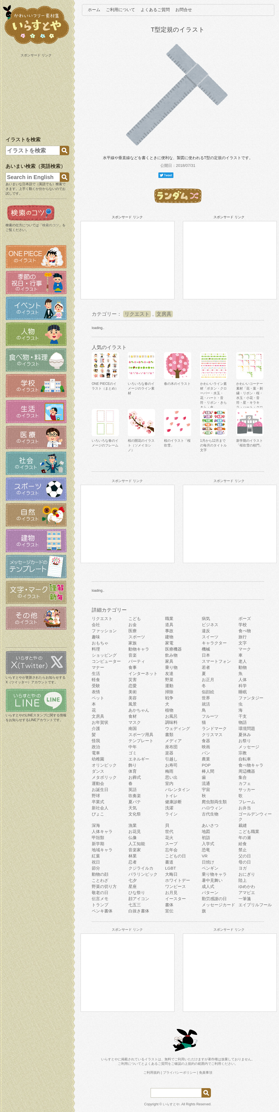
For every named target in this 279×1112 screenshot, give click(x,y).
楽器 (169, 752)
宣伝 (169, 910)
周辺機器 (246, 771)
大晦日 (171, 874)
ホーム (94, 9)
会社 (96, 624)
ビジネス (210, 624)
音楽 (132, 655)
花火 (169, 837)
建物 (169, 636)
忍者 (132, 862)
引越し (171, 759)
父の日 (244, 856)
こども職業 (248, 831)
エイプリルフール (255, 904)
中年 (132, 746)
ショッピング (104, 655)
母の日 (244, 862)
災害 (132, 679)
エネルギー (138, 759)
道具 (169, 624)
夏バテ (134, 801)
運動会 (98, 783)
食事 (132, 667)
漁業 (132, 825)
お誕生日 (100, 789)
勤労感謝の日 (214, 898)
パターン (210, 892)
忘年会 (171, 849)
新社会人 (100, 807)
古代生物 (210, 814)
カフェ (244, 783)
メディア (173, 740)
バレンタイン (177, 789)
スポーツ (136, 636)
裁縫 (242, 825)
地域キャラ (102, 849)
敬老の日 (100, 892)
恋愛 (132, 685)
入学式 (208, 843)
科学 (242, 685)
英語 (132, 789)
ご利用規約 (151, 1073)
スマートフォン (216, 661)
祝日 (96, 862)
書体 (169, 904)
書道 (169, 862)
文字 (242, 643)
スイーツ (210, 636)
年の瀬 (244, 837)
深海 (96, 825)
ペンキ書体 (102, 910)
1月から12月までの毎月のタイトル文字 (213, 445)
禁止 (242, 849)
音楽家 (134, 849)
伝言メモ (100, 898)
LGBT (170, 868)
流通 (206, 783)
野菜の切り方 (104, 886)
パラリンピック (143, 874)
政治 (96, 746)
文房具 (163, 314)
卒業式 (98, 801)
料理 (96, 649)
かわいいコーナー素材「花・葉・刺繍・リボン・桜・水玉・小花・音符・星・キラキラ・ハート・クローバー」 (249, 398)
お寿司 (171, 765)
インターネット (143, 673)
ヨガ (242, 868)
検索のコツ (50, 225)
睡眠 (242, 691)
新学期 (98, 843)
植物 (169, 710)
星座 (132, 886)
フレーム (246, 801)
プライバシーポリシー (179, 1073)
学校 (242, 624)
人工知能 (136, 843)
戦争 (169, 698)
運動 (169, 685)
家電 (169, 643)
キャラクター (214, 643)
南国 (132, 728)
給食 (242, 843)
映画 (206, 746)
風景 (132, 704)
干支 (242, 716)
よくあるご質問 (155, 9)
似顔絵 (208, 691)
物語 (242, 722)
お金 (132, 624)
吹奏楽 (134, 795)
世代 (169, 831)
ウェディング (177, 728)
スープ (171, 843)
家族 (132, 643)
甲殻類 (98, 837)
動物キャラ (138, 649)
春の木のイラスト (177, 384)
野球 (96, 795)
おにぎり (246, 874)
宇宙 (206, 789)
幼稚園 (98, 759)
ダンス (98, 771)
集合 (242, 777)
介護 (96, 728)
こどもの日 (175, 856)
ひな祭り (136, 892)
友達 (169, 673)
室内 (169, 783)
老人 (242, 661)
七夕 (132, 880)
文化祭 (134, 814)
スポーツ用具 (140, 734)
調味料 (171, 722)
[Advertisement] (36, 94)
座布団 (171, 746)
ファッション (104, 630)
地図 (206, 831)
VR (205, 856)
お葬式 (134, 777)
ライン (171, 814)
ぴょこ (98, 814)
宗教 (242, 752)
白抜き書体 (138, 910)
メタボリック (104, 777)
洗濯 (169, 807)
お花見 (134, 831)
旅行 (242, 636)
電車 (96, 752)
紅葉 (96, 856)
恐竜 (206, 849)
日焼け (208, 862)
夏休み (244, 734)
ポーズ (244, 618)
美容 (132, 698)
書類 (169, 734)
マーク (244, 649)
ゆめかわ (246, 886)
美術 (132, 691)
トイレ (171, 795)
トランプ (100, 904)
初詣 (206, 837)
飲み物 (171, 655)
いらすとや (171, 1104)
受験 (96, 685)
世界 (206, 698)
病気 (206, 618)
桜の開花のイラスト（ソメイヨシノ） (141, 445)
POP (206, 765)
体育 (132, 771)
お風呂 (171, 716)
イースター (175, 898)
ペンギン (210, 868)
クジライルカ (140, 868)
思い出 (171, 777)
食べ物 (244, 630)
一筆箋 (244, 898)
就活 (206, 704)
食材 (132, 716)
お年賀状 (100, 722)
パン (206, 752)
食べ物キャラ (250, 765)
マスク (134, 722)
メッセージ (248, 746)
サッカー (246, 789)
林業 (132, 856)
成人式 (208, 886)
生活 (96, 673)
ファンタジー (250, 698)
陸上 (242, 880)
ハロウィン (212, 807)
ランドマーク (214, 728)
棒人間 (208, 771)
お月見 (171, 892)
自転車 (244, 759)
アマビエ (246, 892)
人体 (242, 679)
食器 (206, 740)
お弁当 (244, 807)
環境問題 (246, 728)
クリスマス (212, 734)
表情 (96, 691)
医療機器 (173, 649)
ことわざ (100, 880)
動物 (242, 667)
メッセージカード (218, 904)
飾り (132, 765)
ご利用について (120, 9)
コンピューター (106, 661)
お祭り (244, 740)
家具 (169, 661)
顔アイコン (138, 898)
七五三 (134, 904)
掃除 (169, 691)
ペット (98, 698)
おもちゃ (100, 643)
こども (134, 618)
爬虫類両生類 (214, 801)
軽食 (96, 679)
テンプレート (140, 740)
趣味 (96, 636)
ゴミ (132, 752)
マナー (98, 667)
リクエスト (137, 314)
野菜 (169, 679)
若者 (206, 667)
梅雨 (169, 771)
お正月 (208, 679)
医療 (132, 630)
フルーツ (210, 716)
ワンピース (175, 886)
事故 (169, 630)
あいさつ (210, 825)
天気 (132, 807)
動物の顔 (100, 874)
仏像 (132, 837)
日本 (206, 655)
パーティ (136, 661)
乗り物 (171, 667)
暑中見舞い (212, 880)
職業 (169, 618)
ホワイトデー (177, 880)
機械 (206, 649)
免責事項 (205, 1073)
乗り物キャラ (214, 874)
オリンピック (104, 765)
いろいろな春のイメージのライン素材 (141, 388)
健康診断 (173, 801)
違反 (206, 630)
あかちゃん (138, 710)
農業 (206, 759)
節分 (96, 868)
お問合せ (183, 9)
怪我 (96, 740)
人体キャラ (102, 831)
